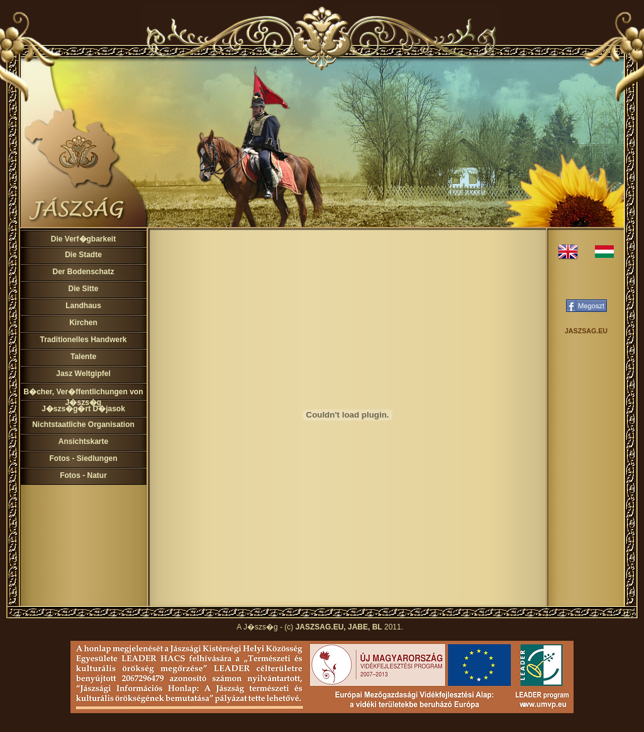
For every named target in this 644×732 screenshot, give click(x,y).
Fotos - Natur (83, 475)
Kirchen (83, 322)
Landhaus (83, 305)
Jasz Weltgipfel (83, 373)
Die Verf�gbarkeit (83, 239)
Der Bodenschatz (83, 271)
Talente (83, 356)
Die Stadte (83, 254)
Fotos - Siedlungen (84, 458)
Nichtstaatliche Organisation (83, 424)
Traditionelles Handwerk (83, 339)
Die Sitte (83, 288)
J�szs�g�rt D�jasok (83, 408)
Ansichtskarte (83, 441)
